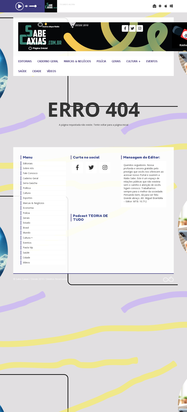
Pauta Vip (28, 247)
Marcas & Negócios (77, 61)
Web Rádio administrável (168, 279)
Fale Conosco (30, 173)
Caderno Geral (47, 61)
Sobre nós (28, 168)
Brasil (26, 227)
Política (27, 188)
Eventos (152, 61)
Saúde (22, 71)
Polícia (101, 61)
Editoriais (25, 61)
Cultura (26, 193)
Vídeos (51, 71)
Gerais (116, 61)
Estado (26, 222)
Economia (28, 207)
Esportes (27, 197)
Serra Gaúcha (30, 183)
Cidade (36, 71)
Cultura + (133, 61)
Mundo (26, 232)
